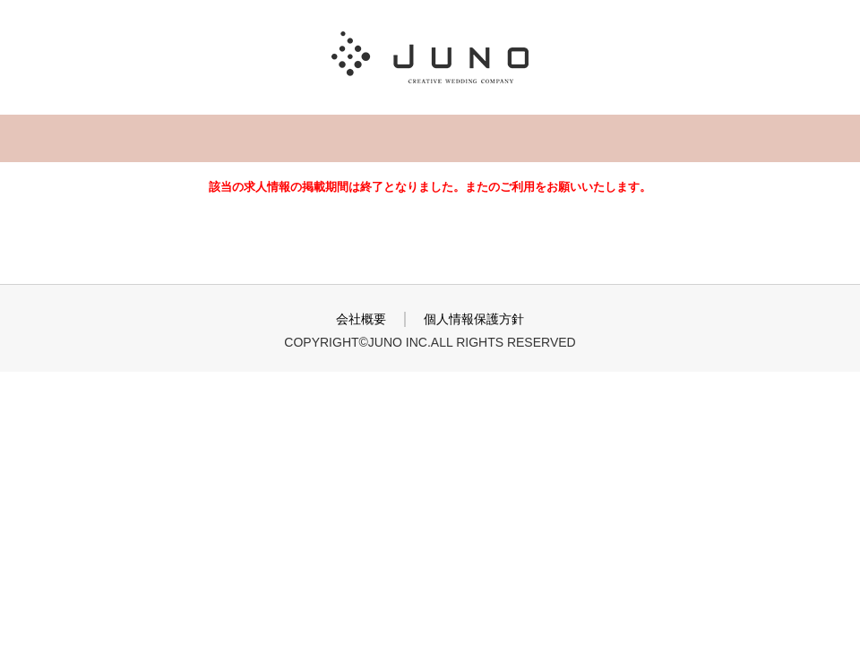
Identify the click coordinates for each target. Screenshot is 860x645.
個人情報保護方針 (474, 319)
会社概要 (361, 319)
